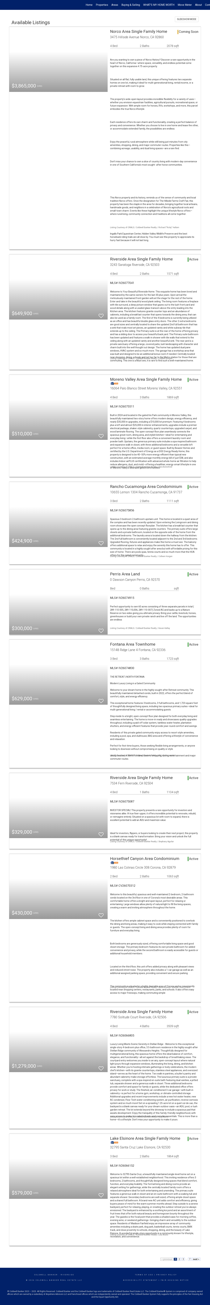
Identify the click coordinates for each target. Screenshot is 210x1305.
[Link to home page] (4, 5)
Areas (114, 4)
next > (196, 1259)
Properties (102, 4)
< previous (166, 1259)
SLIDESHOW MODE (186, 19)
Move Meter (185, 4)
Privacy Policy (166, 1275)
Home (89, 4)
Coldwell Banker (46, 1275)
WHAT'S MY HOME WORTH (158, 4)
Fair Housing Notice (175, 1280)
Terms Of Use (144, 1275)
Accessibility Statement (140, 1280)
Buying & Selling (130, 4)
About (198, 4)
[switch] (101, 314)
